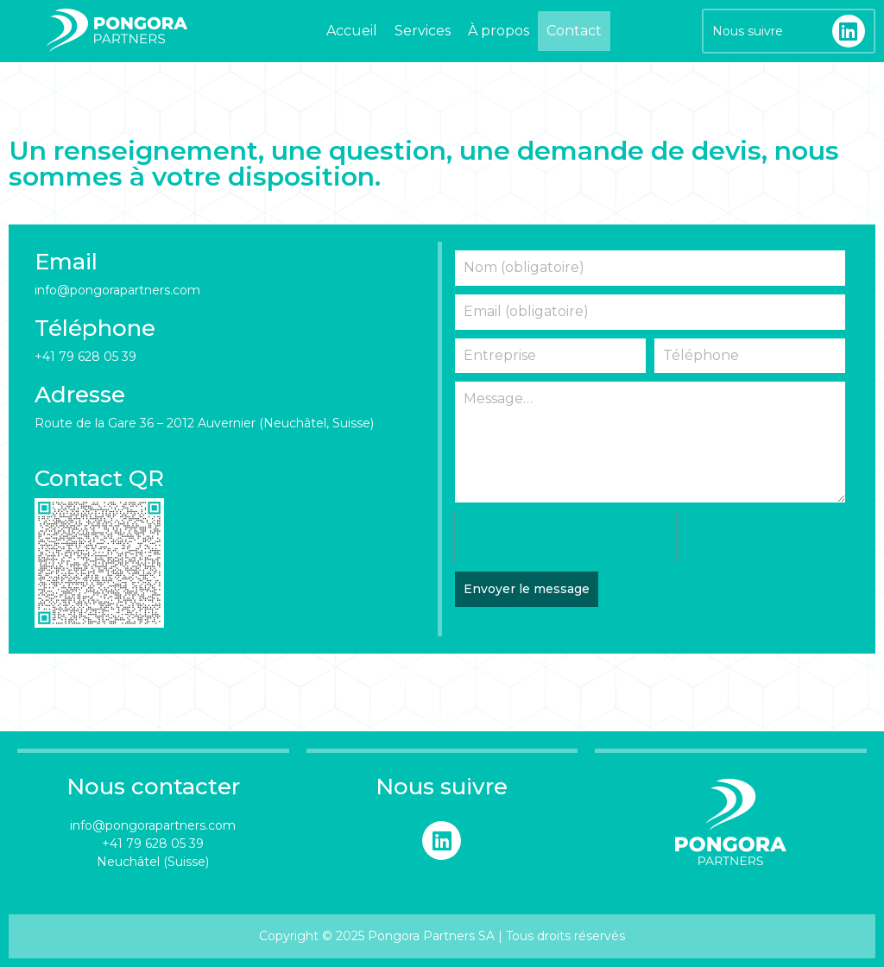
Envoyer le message (527, 589)
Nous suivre (747, 31)
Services (423, 30)
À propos (498, 30)
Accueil (351, 30)
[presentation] (565, 537)
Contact (574, 30)
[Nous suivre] (848, 31)
